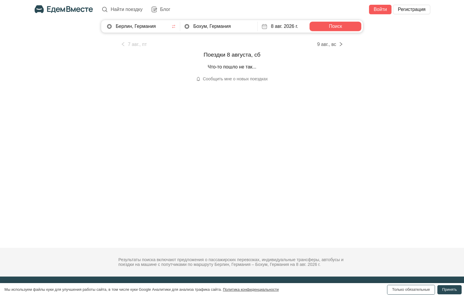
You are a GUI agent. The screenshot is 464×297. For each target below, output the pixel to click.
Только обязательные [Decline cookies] (411, 289)
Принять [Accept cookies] (449, 289)
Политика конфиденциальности (251, 289)
